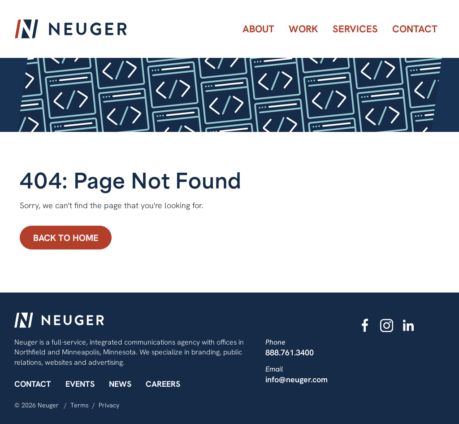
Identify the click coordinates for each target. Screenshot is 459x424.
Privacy (109, 405)
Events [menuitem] (80, 384)
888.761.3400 (289, 352)
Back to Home (66, 237)
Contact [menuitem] (32, 384)
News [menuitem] (120, 384)
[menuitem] (258, 29)
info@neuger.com (296, 379)
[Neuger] (71, 29)
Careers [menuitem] (163, 384)
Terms (79, 405)
